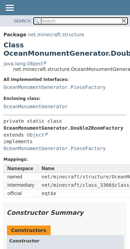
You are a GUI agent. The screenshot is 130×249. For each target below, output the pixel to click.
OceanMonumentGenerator (35, 106)
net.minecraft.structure (56, 34)
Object (35, 135)
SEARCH (22, 21)
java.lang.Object (23, 63)
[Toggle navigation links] (9, 8)
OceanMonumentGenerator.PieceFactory (54, 87)
